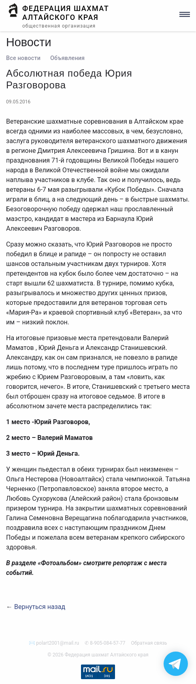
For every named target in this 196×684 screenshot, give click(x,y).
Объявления (67, 58)
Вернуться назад (39, 607)
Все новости (23, 58)
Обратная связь (149, 643)
